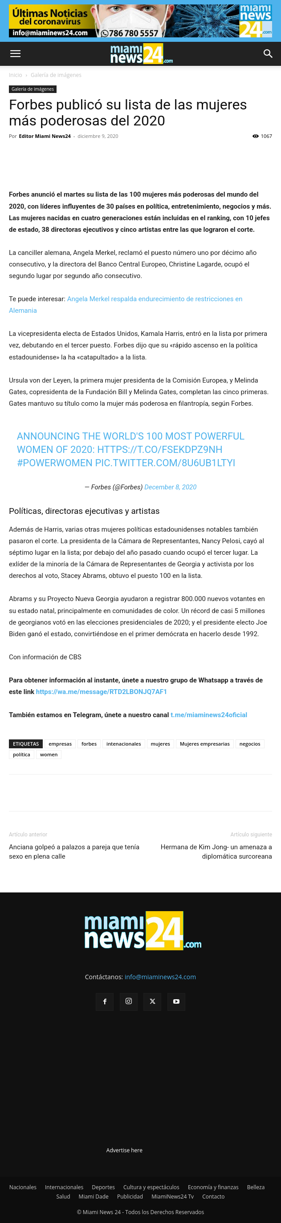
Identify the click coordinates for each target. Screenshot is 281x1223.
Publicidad (130, 1196)
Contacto (213, 1196)
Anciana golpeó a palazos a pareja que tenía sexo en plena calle (74, 851)
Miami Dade (94, 1196)
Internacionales (64, 1187)
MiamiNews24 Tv (172, 1196)
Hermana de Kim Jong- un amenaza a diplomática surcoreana (216, 851)
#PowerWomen (55, 462)
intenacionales (123, 743)
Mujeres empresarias (205, 743)
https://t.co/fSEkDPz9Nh (159, 449)
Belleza (256, 1187)
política (21, 754)
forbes (89, 743)
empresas (60, 743)
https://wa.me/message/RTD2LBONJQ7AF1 (101, 692)
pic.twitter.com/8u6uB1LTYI (165, 462)
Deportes (103, 1187)
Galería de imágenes (56, 75)
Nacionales (23, 1187)
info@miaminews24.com (160, 977)
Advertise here (124, 1150)
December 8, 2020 (170, 487)
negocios (250, 743)
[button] (15, 54)
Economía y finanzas (213, 1187)
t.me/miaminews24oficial (209, 715)
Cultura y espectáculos (151, 1187)
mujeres (160, 743)
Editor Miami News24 (45, 136)
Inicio (15, 75)
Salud (63, 1196)
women (49, 754)
